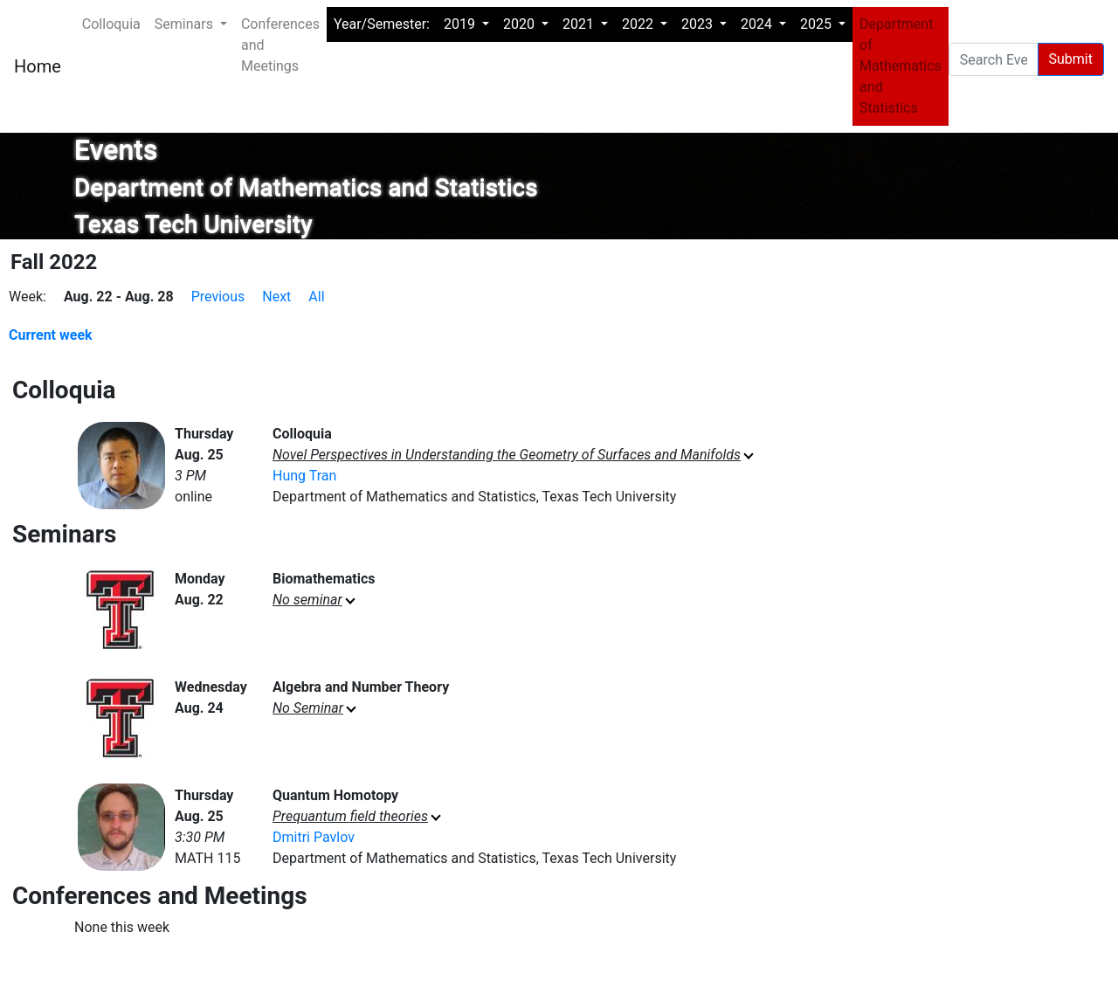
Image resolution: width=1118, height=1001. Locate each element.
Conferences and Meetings (280, 45)
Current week (51, 335)
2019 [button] (461, 24)
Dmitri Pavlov (314, 837)
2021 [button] (579, 24)
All (316, 296)
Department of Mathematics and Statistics (900, 66)
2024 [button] (758, 24)
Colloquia (111, 24)
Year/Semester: (382, 24)
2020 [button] (520, 24)
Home (37, 66)
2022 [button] (639, 24)
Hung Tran (304, 475)
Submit (1071, 59)
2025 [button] (817, 24)
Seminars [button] (186, 24)
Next (276, 296)
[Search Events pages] (994, 59)
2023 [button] (698, 24)
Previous (218, 296)
